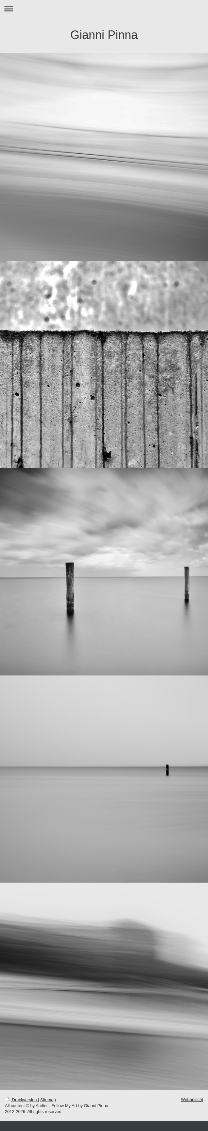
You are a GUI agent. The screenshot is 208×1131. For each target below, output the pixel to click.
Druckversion (21, 1099)
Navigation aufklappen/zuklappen (104, 9)
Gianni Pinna (104, 35)
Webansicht (192, 1099)
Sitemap (48, 1099)
